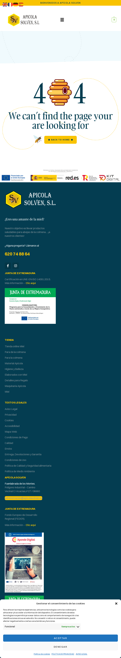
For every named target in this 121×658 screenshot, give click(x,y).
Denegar (60, 646)
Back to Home (60, 140)
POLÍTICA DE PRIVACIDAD (63, 654)
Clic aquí (31, 283)
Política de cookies (42, 654)
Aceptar (60, 638)
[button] (116, 603)
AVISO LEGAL (81, 654)
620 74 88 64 (17, 254)
